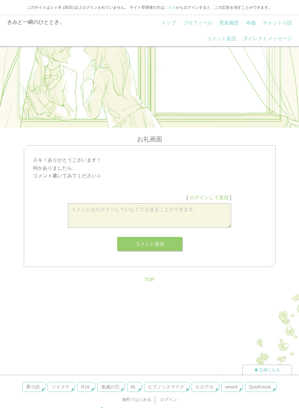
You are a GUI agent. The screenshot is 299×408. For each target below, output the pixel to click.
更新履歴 (229, 23)
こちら (170, 7)
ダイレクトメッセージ (267, 38)
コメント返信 (221, 38)
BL (133, 386)
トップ (168, 23)
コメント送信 (149, 244)
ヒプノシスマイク (166, 386)
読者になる (267, 369)
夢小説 (33, 386)
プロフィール (197, 23)
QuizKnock (260, 386)
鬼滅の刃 (110, 386)
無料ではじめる (136, 399)
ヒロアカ (204, 386)
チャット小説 (277, 23)
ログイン (168, 399)
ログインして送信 (209, 197)
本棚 (251, 23)
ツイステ (60, 386)
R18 (85, 386)
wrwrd (231, 386)
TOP (149, 279)
